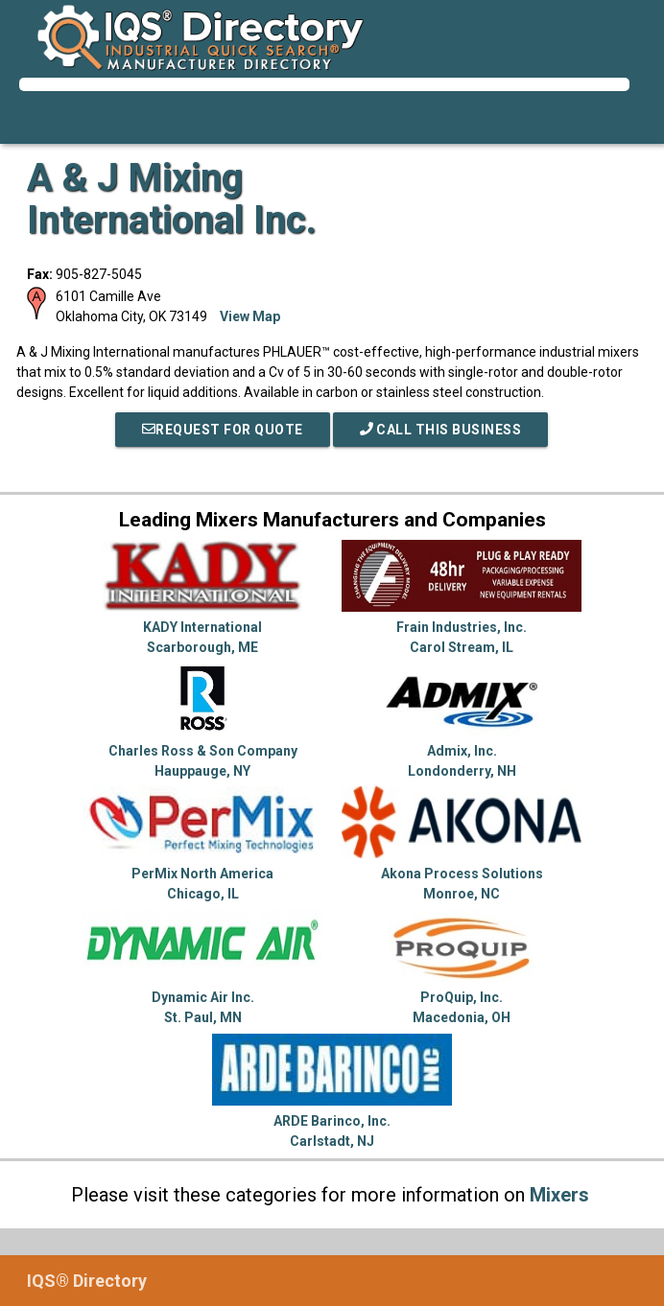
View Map (250, 316)
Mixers (559, 1194)
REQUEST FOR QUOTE (222, 429)
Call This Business (441, 429)
